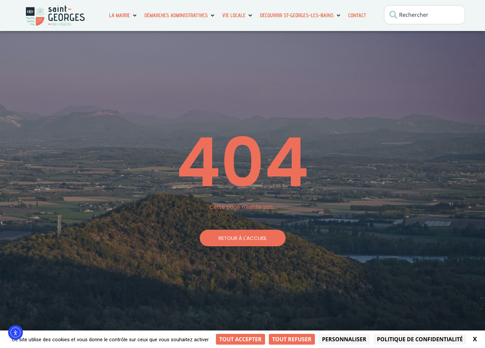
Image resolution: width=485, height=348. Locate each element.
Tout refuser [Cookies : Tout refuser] (292, 339)
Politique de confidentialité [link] (420, 339)
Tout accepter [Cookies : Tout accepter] (240, 339)
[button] (123, 15)
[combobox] (424, 14)
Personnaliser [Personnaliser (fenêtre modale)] (344, 339)
